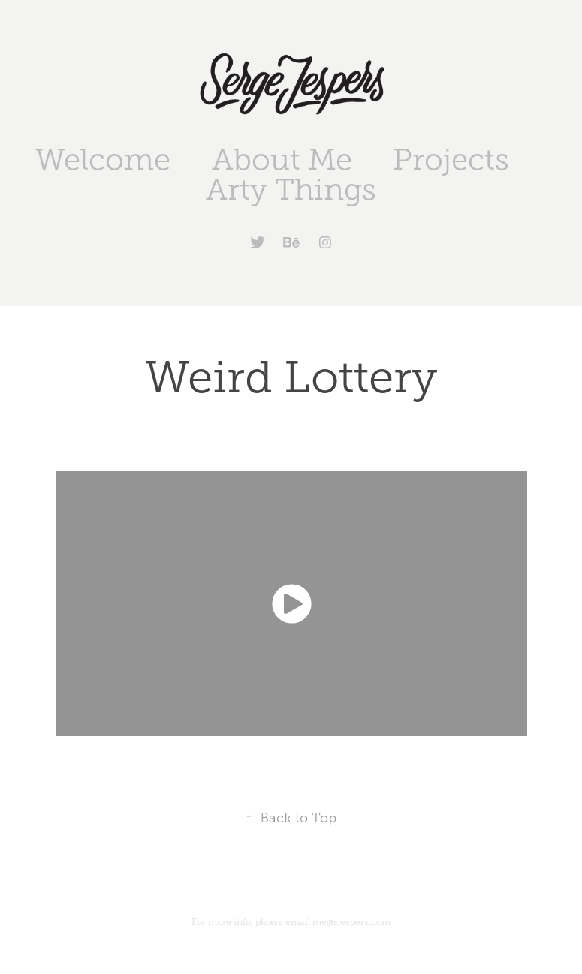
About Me (282, 159)
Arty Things (291, 189)
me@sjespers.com (351, 922)
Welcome (102, 159)
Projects (451, 159)
